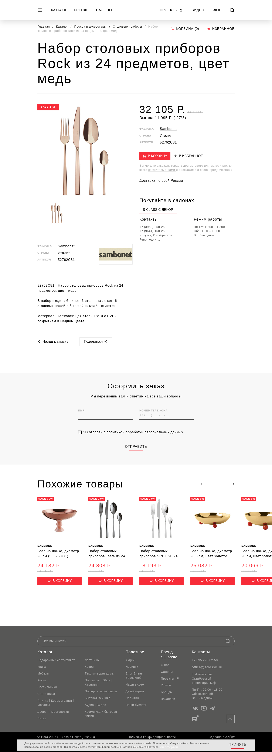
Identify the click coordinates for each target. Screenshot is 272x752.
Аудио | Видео (95, 705)
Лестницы (92, 660)
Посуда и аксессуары (91, 26)
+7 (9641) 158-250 (153, 231)
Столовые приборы (128, 26)
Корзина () (185, 28)
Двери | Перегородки (53, 711)
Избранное (221, 29)
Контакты (201, 652)
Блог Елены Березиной (134, 675)
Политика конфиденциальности (152, 737)
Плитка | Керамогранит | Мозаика (55, 703)
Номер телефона (153, 418)
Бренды (81, 10)
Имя (81, 418)
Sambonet (66, 246)
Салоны (104, 10)
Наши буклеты (136, 705)
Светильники (47, 687)
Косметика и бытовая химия (101, 714)
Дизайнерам (135, 691)
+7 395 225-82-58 (205, 660)
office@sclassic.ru (207, 667)
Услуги (166, 685)
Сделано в (221, 737)
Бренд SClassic (169, 654)
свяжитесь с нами (162, 170)
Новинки (132, 666)
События (132, 698)
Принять (237, 744)
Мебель (43, 673)
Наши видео (135, 684)
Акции (130, 660)
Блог (216, 10)
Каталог (59, 10)
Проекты (171, 10)
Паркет (42, 718)
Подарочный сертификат (56, 660)
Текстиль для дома (99, 673)
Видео (197, 10)
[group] (158, 210)
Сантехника (46, 694)
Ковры (89, 666)
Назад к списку (52, 341)
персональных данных (163, 440)
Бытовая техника (97, 698)
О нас (165, 665)
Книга (41, 666)
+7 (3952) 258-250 (153, 227)
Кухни (41, 680)
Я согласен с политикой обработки (133, 440)
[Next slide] (229, 484)
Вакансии (168, 699)
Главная (43, 26)
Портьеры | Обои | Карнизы (98, 682)
